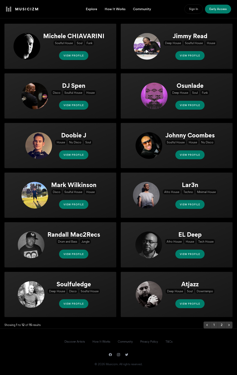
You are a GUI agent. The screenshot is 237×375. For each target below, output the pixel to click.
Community (142, 9)
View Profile (74, 55)
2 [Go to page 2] (222, 325)
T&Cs (169, 341)
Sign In (193, 9)
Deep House (173, 43)
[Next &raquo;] (229, 325)
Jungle (85, 241)
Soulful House (64, 43)
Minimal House (206, 192)
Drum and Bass (67, 241)
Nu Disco (75, 142)
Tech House (205, 241)
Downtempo (205, 291)
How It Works (115, 9)
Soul (79, 43)
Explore (91, 9)
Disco (56, 92)
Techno (188, 192)
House (211, 43)
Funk (89, 43)
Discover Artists (74, 341)
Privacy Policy (149, 341)
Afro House (171, 192)
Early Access (218, 9)
